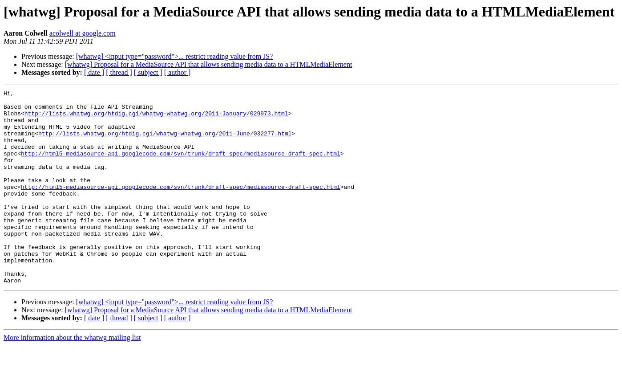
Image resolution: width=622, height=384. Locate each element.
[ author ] (177, 72)
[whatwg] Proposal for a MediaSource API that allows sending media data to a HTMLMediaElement (208, 64)
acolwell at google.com (82, 33)
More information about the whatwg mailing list (72, 376)
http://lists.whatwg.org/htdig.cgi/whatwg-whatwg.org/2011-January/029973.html (156, 118)
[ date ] (94, 72)
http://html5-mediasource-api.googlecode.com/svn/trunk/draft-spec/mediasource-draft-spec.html (180, 167)
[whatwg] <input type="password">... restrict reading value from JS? (174, 56)
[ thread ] (119, 72)
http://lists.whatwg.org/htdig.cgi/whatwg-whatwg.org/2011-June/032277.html (164, 143)
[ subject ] (148, 72)
